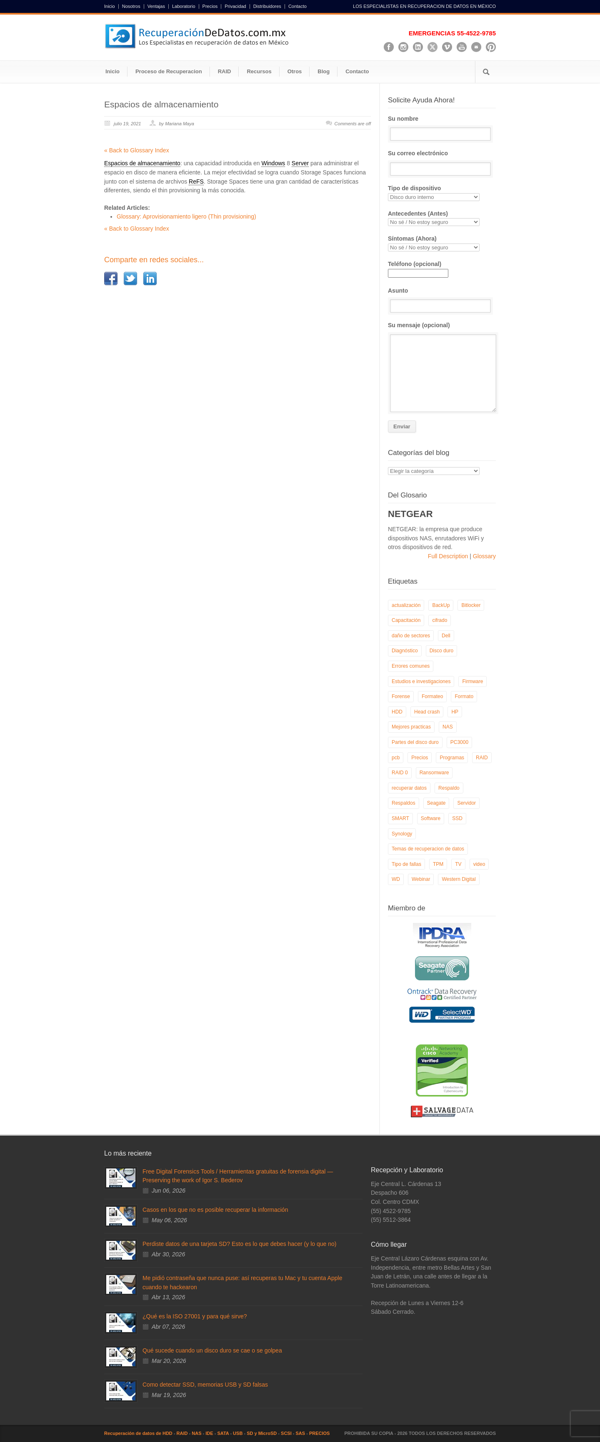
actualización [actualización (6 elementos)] (406, 605)
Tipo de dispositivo (442, 193)
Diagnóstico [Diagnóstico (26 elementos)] (405, 651)
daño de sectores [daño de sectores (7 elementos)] (411, 636)
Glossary (483, 556)
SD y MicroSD (262, 1433)
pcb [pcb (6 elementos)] (396, 758)
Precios (210, 6)
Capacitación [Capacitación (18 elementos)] (406, 620)
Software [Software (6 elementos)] (430, 818)
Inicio (109, 6)
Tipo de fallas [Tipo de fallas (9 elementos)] (406, 864)
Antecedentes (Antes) (442, 218)
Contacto (297, 6)
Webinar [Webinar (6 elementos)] (421, 879)
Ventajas (156, 6)
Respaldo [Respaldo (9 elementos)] (449, 788)
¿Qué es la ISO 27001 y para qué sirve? (194, 1316)
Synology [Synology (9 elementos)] (402, 834)
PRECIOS (319, 1433)
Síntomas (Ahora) (442, 243)
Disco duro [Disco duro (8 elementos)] (441, 651)
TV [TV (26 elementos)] (458, 864)
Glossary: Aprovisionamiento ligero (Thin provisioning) (186, 216)
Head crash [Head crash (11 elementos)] (427, 712)
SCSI (286, 1433)
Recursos (259, 71)
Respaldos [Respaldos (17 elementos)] (403, 803)
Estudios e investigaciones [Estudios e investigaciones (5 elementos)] (421, 681)
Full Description (449, 556)
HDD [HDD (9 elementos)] (397, 712)
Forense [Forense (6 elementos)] (401, 696)
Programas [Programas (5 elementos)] (452, 758)
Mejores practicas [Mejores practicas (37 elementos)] (411, 727)
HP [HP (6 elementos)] (454, 712)
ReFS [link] (196, 181)
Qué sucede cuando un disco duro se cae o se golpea (212, 1350)
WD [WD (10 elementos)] (396, 879)
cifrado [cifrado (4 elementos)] (439, 620)
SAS (300, 1433)
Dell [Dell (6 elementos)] (446, 636)
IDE (209, 1433)
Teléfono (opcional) (418, 268)
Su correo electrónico (442, 163)
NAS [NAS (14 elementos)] (447, 727)
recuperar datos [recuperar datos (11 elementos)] (409, 788)
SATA (223, 1433)
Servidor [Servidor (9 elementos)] (466, 803)
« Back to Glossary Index (136, 150)
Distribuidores (267, 6)
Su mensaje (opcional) (442, 367)
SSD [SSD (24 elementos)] (457, 818)
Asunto (442, 300)
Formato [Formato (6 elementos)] (464, 696)
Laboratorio (183, 6)
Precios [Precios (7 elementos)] (419, 758)
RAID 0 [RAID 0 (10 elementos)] (400, 773)
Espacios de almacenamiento (161, 104)
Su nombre (442, 128)
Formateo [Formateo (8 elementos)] (432, 696)
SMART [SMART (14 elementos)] (400, 818)
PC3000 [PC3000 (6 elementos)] (459, 742)
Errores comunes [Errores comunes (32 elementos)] (411, 666)
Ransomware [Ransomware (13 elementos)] (434, 773)
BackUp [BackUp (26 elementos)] (441, 605)
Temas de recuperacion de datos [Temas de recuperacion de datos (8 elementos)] (428, 849)
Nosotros (131, 6)
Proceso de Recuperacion (168, 71)
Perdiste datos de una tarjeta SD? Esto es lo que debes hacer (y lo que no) (239, 1244)
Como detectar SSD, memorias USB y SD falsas (205, 1384)
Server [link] (300, 163)
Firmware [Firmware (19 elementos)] (472, 681)
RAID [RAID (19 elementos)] (482, 758)
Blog (324, 71)
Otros (295, 71)
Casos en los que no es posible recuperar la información (215, 1209)
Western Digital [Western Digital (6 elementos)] (458, 879)
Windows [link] (273, 163)
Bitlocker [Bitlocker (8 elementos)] (470, 605)
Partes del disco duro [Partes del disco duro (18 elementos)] (415, 742)
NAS (196, 1433)
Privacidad (235, 6)
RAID (224, 71)
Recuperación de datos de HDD (138, 1433)
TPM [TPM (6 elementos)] (438, 864)
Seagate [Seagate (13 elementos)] (436, 803)
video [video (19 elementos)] (479, 864)
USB (237, 1433)
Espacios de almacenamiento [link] (142, 163)
